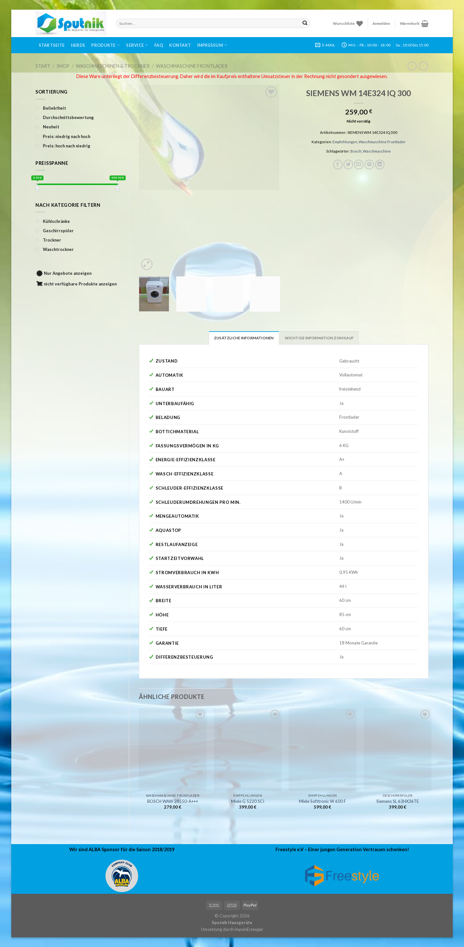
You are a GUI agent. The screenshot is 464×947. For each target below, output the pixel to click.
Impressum (212, 45)
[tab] (244, 337)
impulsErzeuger (249, 929)
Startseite (52, 45)
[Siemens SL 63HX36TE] (397, 749)
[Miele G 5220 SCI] (248, 749)
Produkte (105, 45)
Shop (63, 66)
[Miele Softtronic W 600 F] (322, 749)
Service (137, 45)
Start (42, 66)
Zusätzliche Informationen (244, 338)
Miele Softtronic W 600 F (322, 801)
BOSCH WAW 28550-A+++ (172, 801)
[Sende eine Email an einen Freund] (359, 164)
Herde (78, 45)
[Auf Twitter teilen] (348, 164)
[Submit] (305, 23)
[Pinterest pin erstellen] (369, 164)
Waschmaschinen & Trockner (113, 66)
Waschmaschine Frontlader (191, 66)
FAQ (158, 45)
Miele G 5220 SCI (247, 801)
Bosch (356, 151)
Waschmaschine (377, 151)
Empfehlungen (345, 142)
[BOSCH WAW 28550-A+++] (173, 749)
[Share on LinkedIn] (380, 164)
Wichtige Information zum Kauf (319, 338)
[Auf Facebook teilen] (338, 164)
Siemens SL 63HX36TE (397, 801)
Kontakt (180, 45)
